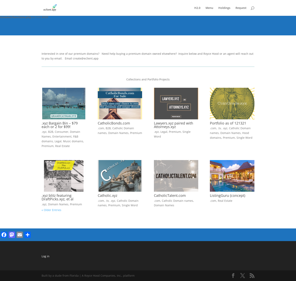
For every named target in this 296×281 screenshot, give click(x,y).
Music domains (73, 141)
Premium (48, 146)
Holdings (224, 8)
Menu (209, 8)
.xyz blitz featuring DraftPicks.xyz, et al (58, 197)
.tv (219, 128)
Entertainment (62, 136)
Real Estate (62, 146)
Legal (58, 141)
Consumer (61, 132)
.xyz (44, 132)
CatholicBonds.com (114, 123)
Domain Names (118, 133)
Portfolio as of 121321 (228, 123)
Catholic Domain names (177, 201)
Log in (45, 256)
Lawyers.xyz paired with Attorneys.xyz (173, 125)
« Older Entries (51, 210)
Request (241, 8)
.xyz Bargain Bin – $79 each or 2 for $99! (60, 125)
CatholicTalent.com (170, 195)
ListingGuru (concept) (227, 195)
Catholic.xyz (107, 195)
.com (101, 128)
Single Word (244, 138)
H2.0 (197, 8)
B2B (50, 132)
